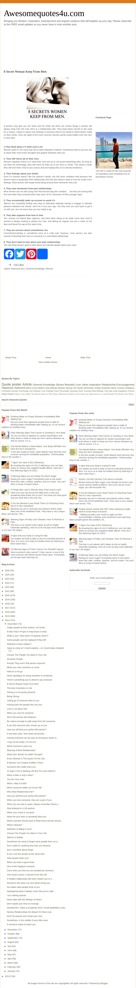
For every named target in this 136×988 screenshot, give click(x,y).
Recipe (121, 394)
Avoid (115, 391)
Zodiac (98, 388)
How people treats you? (18, 858)
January (11, 971)
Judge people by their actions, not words (26, 627)
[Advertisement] (20, 47)
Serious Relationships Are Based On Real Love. (29, 912)
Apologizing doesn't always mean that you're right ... (31, 891)
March (10, 963)
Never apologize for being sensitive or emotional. (30, 675)
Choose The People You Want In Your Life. (27, 655)
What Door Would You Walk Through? (25, 754)
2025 (7, 574)
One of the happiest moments (21, 866)
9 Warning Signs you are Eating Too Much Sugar (33, 476)
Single (10, 394)
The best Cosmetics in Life (19, 688)
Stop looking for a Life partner (21, 808)
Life (74, 388)
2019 (7, 599)
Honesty (14, 391)
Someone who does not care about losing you (28, 883)
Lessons (121, 388)
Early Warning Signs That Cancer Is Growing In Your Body (38, 433)
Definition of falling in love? (19, 829)
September (12, 938)
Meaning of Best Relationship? (21, 750)
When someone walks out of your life (24, 787)
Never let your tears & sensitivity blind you (26, 816)
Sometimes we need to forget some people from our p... (33, 841)
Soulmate (74, 391)
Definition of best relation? (19, 644)
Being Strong (13, 696)
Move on (45, 394)
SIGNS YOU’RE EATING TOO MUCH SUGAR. (101, 479)
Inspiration (95, 384)
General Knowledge (35, 268)
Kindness (106, 388)
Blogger (104, 983)
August (11, 942)
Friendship (6, 391)
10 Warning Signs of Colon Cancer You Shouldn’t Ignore (37, 549)
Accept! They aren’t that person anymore (26, 663)
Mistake (111, 394)
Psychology (24, 391)
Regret (4, 394)
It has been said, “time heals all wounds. (26, 734)
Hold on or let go (15, 671)
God (47, 388)
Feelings (49, 391)
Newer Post (10, 357)
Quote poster (11, 384)
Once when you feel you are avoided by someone (30, 870)
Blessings (63, 394)
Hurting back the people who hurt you (24, 704)
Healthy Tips (29, 394)
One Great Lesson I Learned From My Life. (27, 874)
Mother (41, 388)
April (9, 958)
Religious (130, 388)
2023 (7, 583)
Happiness (8, 387)
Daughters (122, 391)
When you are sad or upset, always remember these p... (33, 804)
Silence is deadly (15, 837)
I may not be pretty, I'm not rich (21, 742)
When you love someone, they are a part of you (29, 800)
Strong (69, 388)
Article (27, 384)
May (9, 954)
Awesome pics (18, 268)
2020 (7, 595)
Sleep (55, 394)
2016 (7, 612)
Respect (36, 391)
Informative (89, 388)
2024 (7, 579)
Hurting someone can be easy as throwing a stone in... (32, 738)
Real (94, 391)
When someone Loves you (19, 746)
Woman (49, 268)
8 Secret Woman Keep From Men (23, 684)
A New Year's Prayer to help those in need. (27, 631)
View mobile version (47, 362)
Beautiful (70, 384)
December (12, 624)
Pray (116, 394)
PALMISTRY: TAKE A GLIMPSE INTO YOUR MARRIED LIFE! (36, 908)
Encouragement (125, 384)
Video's (131, 394)
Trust (43, 391)
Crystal (81, 394)
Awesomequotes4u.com (44, 13)
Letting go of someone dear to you (23, 700)
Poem (56, 391)
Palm (50, 394)
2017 (7, 608)
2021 (7, 591)
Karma (96, 394)
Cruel (76, 394)
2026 (7, 570)
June (10, 950)
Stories (60, 384)
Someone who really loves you (21, 767)
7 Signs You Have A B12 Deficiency (27, 462)
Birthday (100, 391)
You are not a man (15, 779)
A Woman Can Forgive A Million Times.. (25, 763)
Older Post (85, 357)
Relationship (109, 384)
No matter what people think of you (23, 887)
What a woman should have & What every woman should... (35, 821)
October (11, 934)
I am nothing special (16, 895)
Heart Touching (84, 391)
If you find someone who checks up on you (27, 725)
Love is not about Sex (17, 709)
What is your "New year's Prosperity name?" (27, 636)
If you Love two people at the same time (26, 854)
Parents (131, 391)
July (9, 946)
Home (48, 357)
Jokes (85, 384)
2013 (7, 976)
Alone (113, 388)
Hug (86, 394)
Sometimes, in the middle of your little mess (27, 920)
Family (80, 388)
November (12, 929)
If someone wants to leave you (21, 924)
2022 (7, 587)
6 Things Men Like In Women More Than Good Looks (36, 490)
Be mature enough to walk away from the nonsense (31, 721)
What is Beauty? (14, 825)
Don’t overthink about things (20, 850)
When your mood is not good (20, 812)
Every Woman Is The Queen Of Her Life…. (27, 758)
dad (110, 391)
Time (126, 394)
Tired (106, 391)
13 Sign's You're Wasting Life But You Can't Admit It (31, 771)
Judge (90, 394)
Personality (64, 391)
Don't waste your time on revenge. (23, 904)
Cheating (70, 394)
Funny (35, 388)
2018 (7, 603)
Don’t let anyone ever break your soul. (25, 916)
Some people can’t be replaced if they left (26, 640)
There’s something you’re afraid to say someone (29, 680)
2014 (7, 620)
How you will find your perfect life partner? (26, 729)
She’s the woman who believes (21, 717)
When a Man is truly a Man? (20, 775)
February (12, 967)
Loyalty (105, 394)
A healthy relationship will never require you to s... (30, 879)
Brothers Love (19, 394)
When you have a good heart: (21, 862)
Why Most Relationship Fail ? (20, 792)
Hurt (31, 391)
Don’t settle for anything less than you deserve (28, 845)
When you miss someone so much (23, 667)
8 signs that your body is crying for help (29, 535)
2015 (7, 616)
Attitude (53, 388)
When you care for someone (20, 713)
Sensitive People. (15, 659)
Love (78, 384)
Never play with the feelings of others (24, 899)
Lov (100, 394)
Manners (38, 394)
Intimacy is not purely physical (21, 692)
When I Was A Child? (17, 783)
